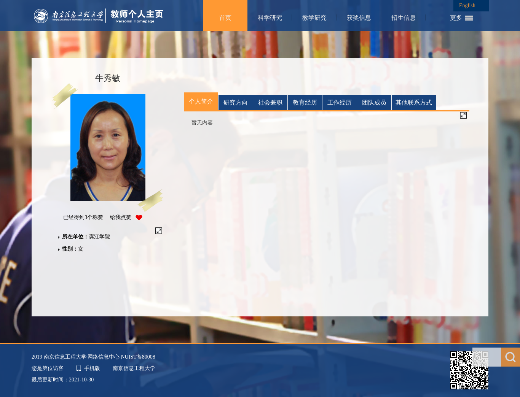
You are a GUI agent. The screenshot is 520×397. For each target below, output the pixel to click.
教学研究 (314, 17)
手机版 (92, 368)
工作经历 (339, 102)
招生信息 (403, 17)
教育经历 (305, 102)
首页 (225, 17)
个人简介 (201, 101)
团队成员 (374, 102)
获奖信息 (359, 17)
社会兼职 (270, 102)
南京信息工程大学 (134, 368)
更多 (456, 17)
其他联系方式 (414, 102)
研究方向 (235, 102)
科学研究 (270, 17)
